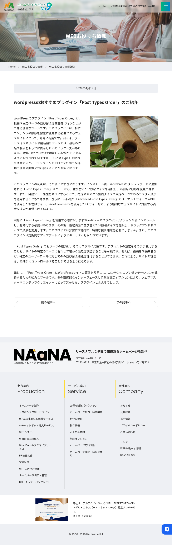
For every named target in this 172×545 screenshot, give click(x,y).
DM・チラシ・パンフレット (34, 482)
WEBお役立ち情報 (32, 66)
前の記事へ (48, 302)
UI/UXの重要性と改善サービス (36, 418)
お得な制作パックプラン (83, 405)
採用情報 (125, 418)
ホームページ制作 (29, 405)
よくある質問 (77, 432)
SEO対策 (24, 462)
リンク (124, 442)
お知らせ (125, 405)
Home (12, 66)
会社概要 (125, 412)
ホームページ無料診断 (82, 445)
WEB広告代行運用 (29, 468)
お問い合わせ (127, 432)
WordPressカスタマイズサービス (35, 446)
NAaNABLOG (127, 455)
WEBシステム (27, 432)
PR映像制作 (26, 455)
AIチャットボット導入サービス (36, 425)
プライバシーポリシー (132, 425)
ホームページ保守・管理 (33, 475)
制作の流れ (76, 418)
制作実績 (75, 425)
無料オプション (78, 438)
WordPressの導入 (29, 438)
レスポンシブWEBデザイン (34, 412)
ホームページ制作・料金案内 (86, 412)
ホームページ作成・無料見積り (86, 453)
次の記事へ (123, 302)
